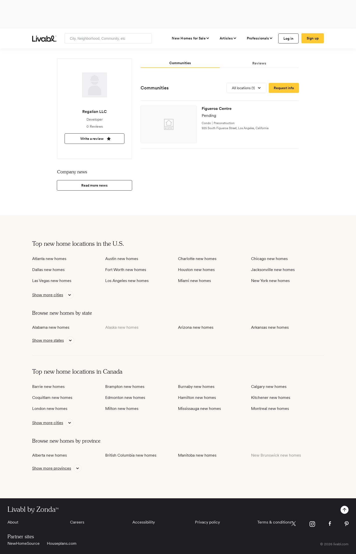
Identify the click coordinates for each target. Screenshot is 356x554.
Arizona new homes (195, 327)
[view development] (220, 124)
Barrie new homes (48, 386)
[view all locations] (246, 88)
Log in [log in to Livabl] (288, 38)
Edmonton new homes (125, 397)
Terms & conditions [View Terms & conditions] (274, 522)
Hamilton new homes (197, 397)
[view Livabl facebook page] (330, 524)
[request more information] (284, 88)
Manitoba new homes (197, 455)
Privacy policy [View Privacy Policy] (207, 522)
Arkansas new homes (270, 327)
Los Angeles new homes (127, 280)
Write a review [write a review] (94, 138)
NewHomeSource (23, 543)
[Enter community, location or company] (108, 38)
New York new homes (270, 280)
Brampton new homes (124, 386)
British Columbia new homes (130, 455)
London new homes (49, 408)
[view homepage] (44, 38)
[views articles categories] (228, 38)
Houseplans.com (62, 543)
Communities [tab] (180, 63)
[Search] (146, 38)
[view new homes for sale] (191, 38)
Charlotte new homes (197, 258)
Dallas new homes (48, 269)
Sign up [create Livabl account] (313, 38)
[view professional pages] (260, 38)
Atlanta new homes (49, 258)
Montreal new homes (270, 408)
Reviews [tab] (259, 63)
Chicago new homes (269, 258)
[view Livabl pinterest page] (347, 524)
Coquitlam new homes (52, 397)
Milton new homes (121, 408)
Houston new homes (196, 269)
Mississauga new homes (199, 408)
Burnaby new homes (196, 386)
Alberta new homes (49, 455)
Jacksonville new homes (273, 269)
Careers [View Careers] (77, 522)
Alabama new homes (50, 327)
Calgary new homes (268, 386)
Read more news (94, 185)
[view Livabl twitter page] (293, 524)
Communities (155, 87)
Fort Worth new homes (125, 269)
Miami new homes (194, 280)
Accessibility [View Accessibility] (143, 522)
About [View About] (12, 522)
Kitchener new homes (270, 397)
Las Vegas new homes (51, 280)
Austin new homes (121, 258)
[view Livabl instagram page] (312, 525)
